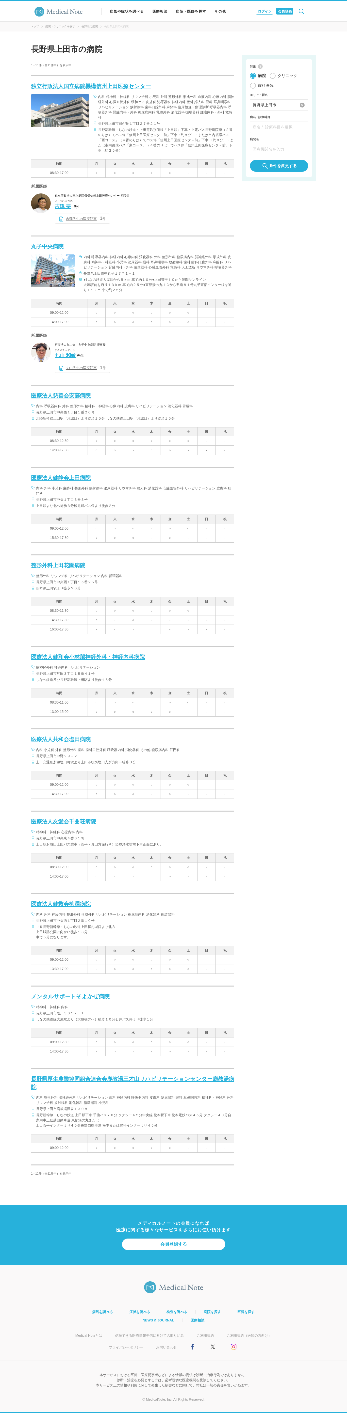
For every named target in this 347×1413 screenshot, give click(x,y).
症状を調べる (139, 1312)
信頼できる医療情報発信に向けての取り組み (149, 1335)
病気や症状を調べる (127, 11)
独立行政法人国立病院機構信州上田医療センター (91, 86)
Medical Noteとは (88, 1335)
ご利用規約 (205, 1335)
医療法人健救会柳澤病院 (61, 904)
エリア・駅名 (259, 95)
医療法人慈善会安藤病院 (61, 395)
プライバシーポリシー (126, 1347)
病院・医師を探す (191, 11)
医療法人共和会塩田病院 (61, 739)
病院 (262, 76)
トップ (35, 26)
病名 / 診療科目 (260, 117)
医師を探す (246, 1312)
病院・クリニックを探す (60, 26)
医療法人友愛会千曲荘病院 (63, 821)
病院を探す (212, 1312)
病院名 (254, 139)
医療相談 (160, 11)
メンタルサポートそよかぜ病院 (70, 996)
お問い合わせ (166, 1347)
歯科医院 (266, 86)
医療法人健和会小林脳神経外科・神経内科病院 (88, 657)
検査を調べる (176, 1312)
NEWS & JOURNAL (158, 1320)
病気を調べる (102, 1312)
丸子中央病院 (47, 246)
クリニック (287, 76)
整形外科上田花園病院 (58, 565)
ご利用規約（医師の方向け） (249, 1335)
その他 (220, 11)
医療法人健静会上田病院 (61, 478)
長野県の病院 (90, 26)
